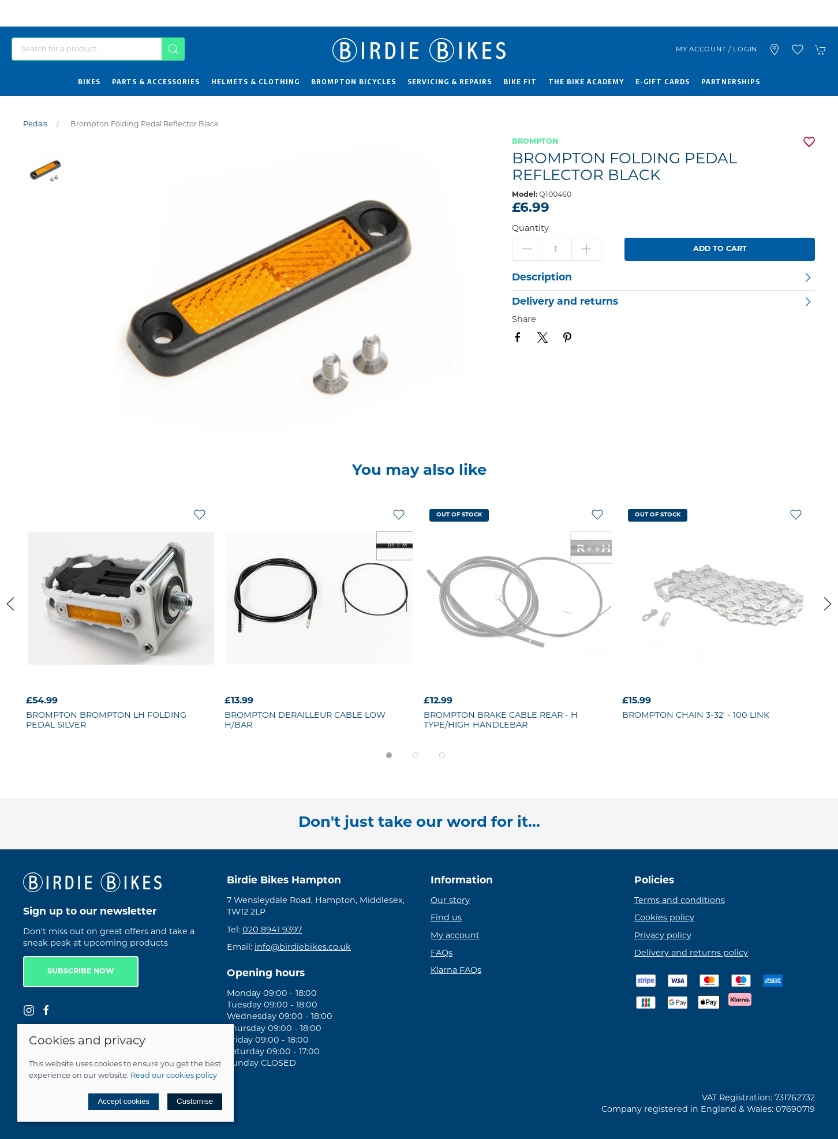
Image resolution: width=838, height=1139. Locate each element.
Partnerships (730, 81)
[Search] (98, 49)
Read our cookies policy (173, 1076)
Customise (195, 1101)
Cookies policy (664, 918)
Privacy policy (662, 936)
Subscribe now (80, 971)
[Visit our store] (774, 49)
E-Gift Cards (662, 81)
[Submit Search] (173, 49)
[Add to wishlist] (199, 515)
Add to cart (720, 249)
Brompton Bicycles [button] (353, 81)
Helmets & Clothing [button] (255, 81)
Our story (450, 901)
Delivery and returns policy (691, 953)
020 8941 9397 (272, 930)
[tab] (389, 755)
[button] (797, 49)
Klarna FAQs (456, 970)
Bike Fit (520, 81)
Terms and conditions (679, 901)
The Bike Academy (586, 81)
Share (524, 320)
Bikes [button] (89, 81)
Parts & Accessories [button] (156, 81)
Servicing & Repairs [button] (449, 81)
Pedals (35, 124)
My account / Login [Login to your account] (716, 49)
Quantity (530, 228)
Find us (446, 918)
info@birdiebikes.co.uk (303, 947)
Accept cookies (123, 1101)
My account (455, 936)
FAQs (441, 953)
